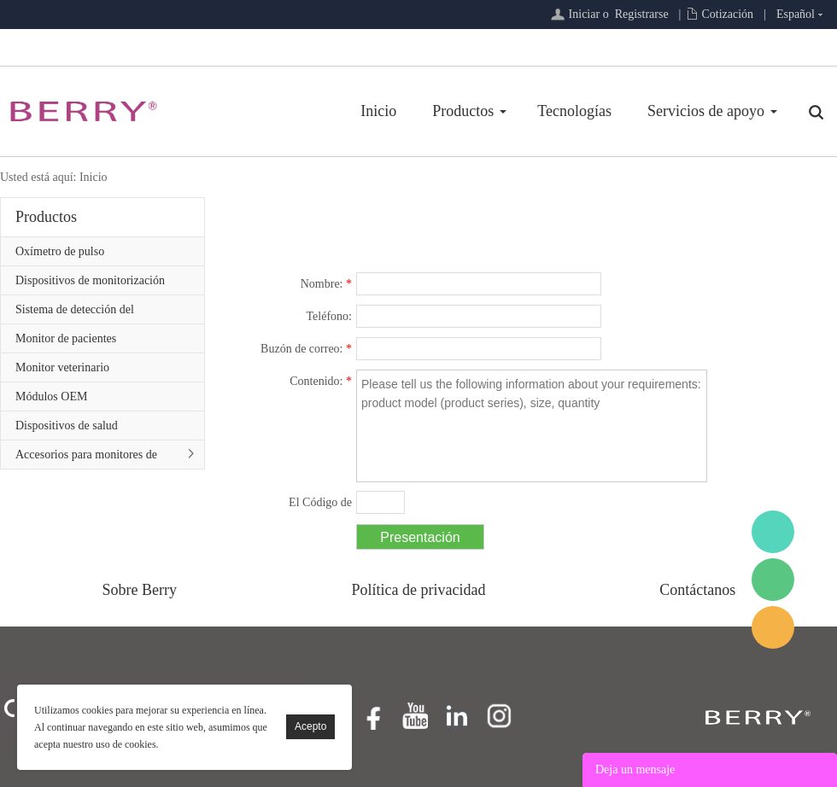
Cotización (727, 14)
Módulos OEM (51, 396)
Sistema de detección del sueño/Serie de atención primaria (94, 313)
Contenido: (321, 381)
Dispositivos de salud (66, 425)
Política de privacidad (419, 589)
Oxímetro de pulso (59, 251)
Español (795, 14)
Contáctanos (697, 589)
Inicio (378, 111)
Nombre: (326, 283)
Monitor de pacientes (65, 338)
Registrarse (642, 14)
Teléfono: (329, 316)
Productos (463, 111)
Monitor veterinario (62, 367)
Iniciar (584, 14)
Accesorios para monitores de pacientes (86, 458)
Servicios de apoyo (705, 111)
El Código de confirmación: (314, 505)
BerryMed (773, 531)
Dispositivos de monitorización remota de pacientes (90, 284)
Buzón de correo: (306, 348)
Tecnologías (574, 111)
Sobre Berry (139, 589)
